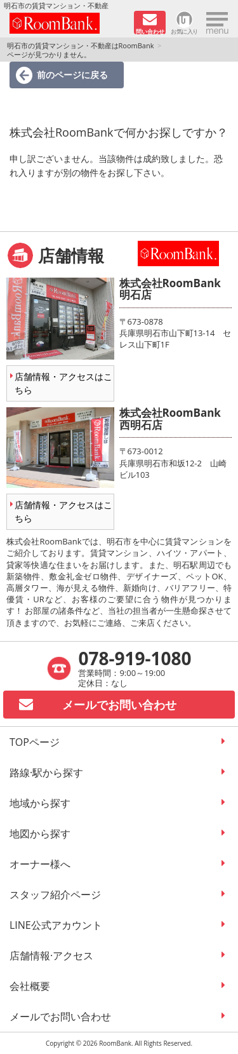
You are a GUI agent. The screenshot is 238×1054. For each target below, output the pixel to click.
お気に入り (184, 30)
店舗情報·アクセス (51, 956)
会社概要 (30, 986)
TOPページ (35, 742)
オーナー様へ (40, 864)
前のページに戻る (72, 75)
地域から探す (40, 803)
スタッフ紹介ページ (55, 895)
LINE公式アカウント (56, 925)
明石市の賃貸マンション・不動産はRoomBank (80, 45)
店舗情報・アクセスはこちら (63, 383)
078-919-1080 (134, 658)
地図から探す (40, 834)
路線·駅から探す (46, 773)
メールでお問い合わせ (60, 1017)
